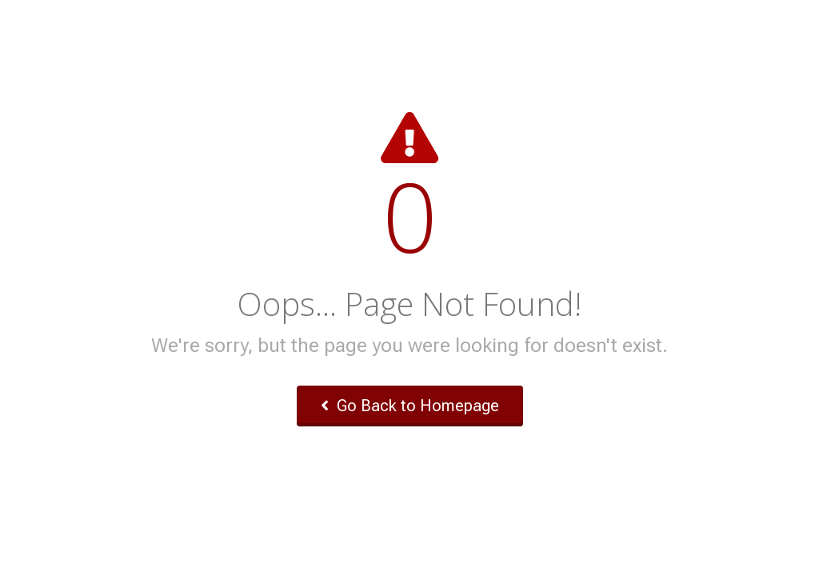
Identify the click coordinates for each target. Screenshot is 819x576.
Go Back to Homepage (410, 405)
